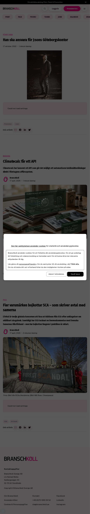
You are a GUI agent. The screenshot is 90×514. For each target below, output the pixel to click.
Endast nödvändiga (56, 274)
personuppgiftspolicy (27, 264)
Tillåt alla (75, 274)
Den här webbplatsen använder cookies (28, 246)
